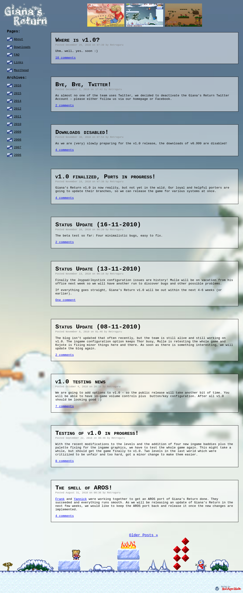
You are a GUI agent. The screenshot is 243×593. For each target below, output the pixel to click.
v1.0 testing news (80, 381)
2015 (17, 93)
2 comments (64, 105)
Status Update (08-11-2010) (98, 326)
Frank (60, 499)
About (18, 39)
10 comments (65, 58)
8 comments (64, 461)
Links (18, 62)
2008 (17, 140)
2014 (17, 101)
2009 (17, 132)
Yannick (80, 499)
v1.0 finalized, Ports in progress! (105, 176)
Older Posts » (143, 535)
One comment (65, 300)
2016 (17, 85)
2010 (17, 124)
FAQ (16, 55)
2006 (17, 155)
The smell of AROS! (83, 487)
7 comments (64, 406)
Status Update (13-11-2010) (98, 268)
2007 (17, 147)
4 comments (64, 150)
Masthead (21, 70)
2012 (17, 108)
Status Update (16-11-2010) (98, 224)
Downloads (22, 47)
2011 (17, 116)
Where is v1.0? (77, 40)
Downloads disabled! (82, 132)
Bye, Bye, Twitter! (83, 84)
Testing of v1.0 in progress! (97, 433)
